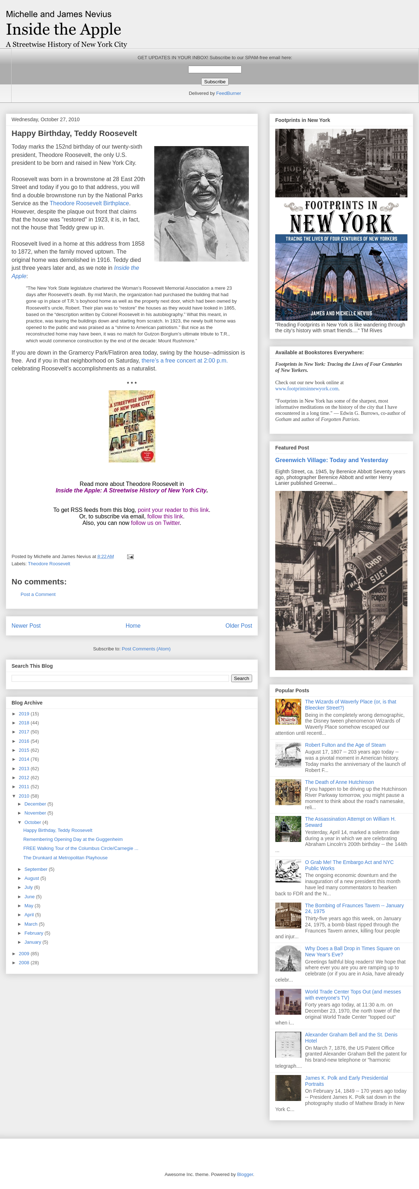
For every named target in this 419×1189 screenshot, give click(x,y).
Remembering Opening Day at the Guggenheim (72, 839)
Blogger (245, 1174)
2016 (25, 741)
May (30, 905)
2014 (25, 759)
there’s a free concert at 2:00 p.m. (185, 360)
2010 (25, 796)
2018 (25, 722)
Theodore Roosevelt (49, 563)
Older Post (238, 626)
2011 (25, 786)
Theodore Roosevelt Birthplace (89, 203)
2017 (25, 731)
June (30, 896)
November (36, 813)
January (34, 942)
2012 (25, 777)
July (29, 887)
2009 (25, 953)
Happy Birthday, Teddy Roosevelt (57, 830)
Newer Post (26, 626)
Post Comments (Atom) (146, 648)
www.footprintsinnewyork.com (306, 388)
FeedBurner (228, 93)
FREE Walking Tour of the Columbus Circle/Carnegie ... (80, 848)
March (32, 924)
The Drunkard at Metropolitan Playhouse (65, 857)
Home (133, 626)
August (32, 878)
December (36, 804)
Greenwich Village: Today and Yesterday (331, 460)
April (30, 914)
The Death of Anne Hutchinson (339, 782)
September (37, 869)
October (34, 822)
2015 (25, 750)
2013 (25, 768)
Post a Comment (38, 594)
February (35, 933)
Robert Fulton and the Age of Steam (345, 745)
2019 (25, 713)
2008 (25, 962)
